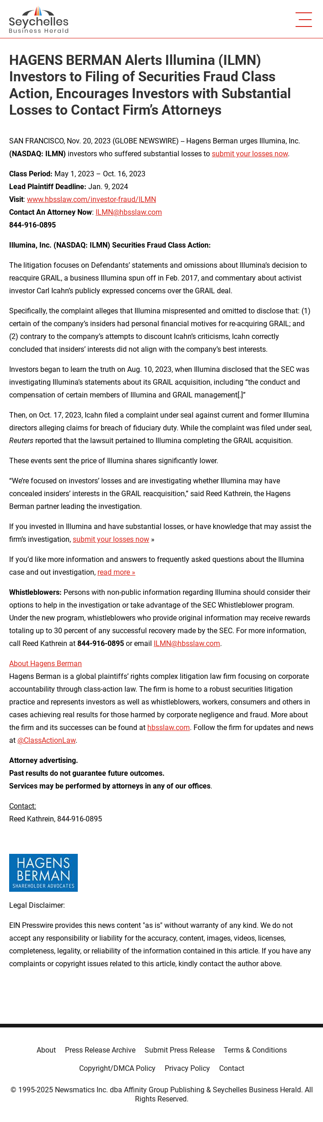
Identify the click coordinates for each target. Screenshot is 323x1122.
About (46, 1050)
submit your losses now (250, 153)
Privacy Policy (187, 1068)
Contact (231, 1068)
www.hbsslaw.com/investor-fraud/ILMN (91, 199)
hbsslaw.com (168, 727)
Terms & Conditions (255, 1050)
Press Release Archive (100, 1050)
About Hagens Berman (45, 663)
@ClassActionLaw (46, 740)
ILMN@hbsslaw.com (129, 212)
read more (113, 572)
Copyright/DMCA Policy (117, 1068)
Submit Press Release (180, 1050)
